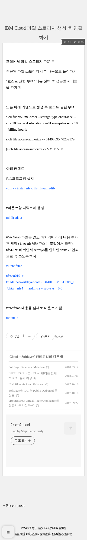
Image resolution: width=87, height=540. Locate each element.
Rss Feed (20, 533)
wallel (62, 528)
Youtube (56, 533)
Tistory (39, 528)
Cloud (14, 357)
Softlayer (27, 357)
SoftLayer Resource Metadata (27, 367)
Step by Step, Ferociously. (27, 431)
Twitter (34, 533)
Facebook (45, 533)
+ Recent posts (14, 506)
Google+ (67, 533)
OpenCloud (20, 424)
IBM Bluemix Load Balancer (26, 384)
